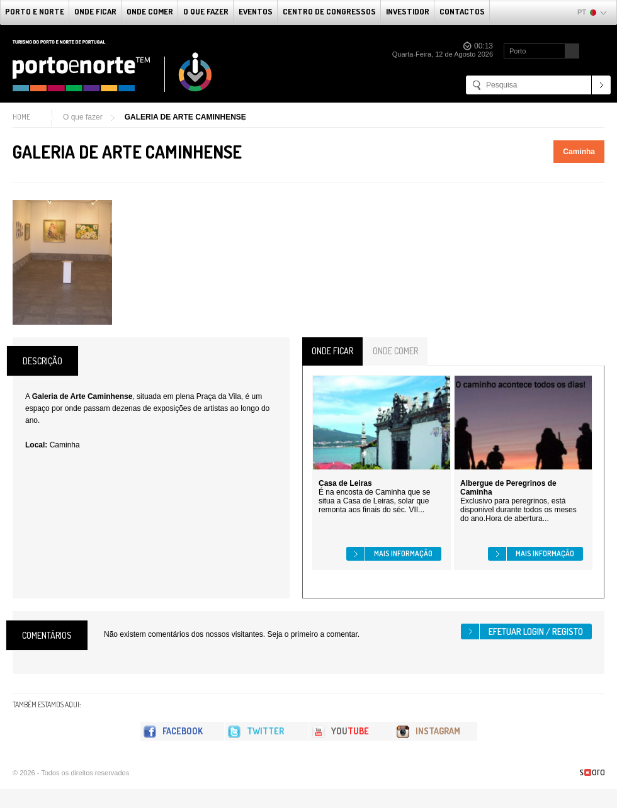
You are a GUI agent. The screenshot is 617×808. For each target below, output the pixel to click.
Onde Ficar (95, 11)
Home (21, 116)
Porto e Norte (34, 11)
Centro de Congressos (329, 11)
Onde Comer (150, 11)
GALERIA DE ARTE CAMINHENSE (185, 117)
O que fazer (206, 11)
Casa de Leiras (345, 483)
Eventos (256, 11)
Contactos (462, 11)
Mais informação (403, 553)
